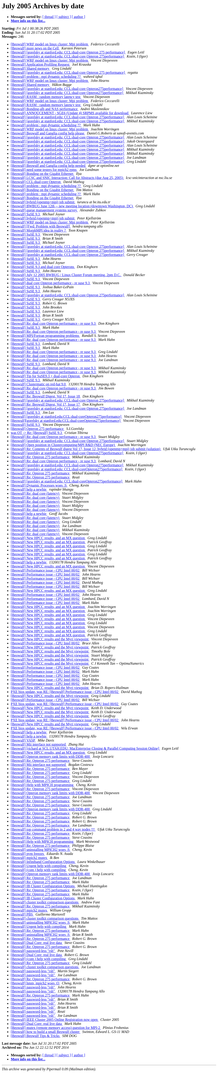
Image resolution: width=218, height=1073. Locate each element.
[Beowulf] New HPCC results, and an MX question (48, 538)
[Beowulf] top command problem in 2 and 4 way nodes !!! (53, 829)
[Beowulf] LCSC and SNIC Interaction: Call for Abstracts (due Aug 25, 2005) (67, 178)
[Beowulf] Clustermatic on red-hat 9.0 (39, 384)
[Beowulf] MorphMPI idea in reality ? (39, 230)
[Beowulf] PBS (22, 914)
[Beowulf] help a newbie (29, 489)
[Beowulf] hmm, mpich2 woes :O (35, 983)
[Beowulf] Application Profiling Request (40, 64)
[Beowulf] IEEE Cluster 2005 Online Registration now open (55, 1020)
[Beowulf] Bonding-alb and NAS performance (45, 109)
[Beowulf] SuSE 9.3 (26, 214)
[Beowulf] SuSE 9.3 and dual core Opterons (43, 267)
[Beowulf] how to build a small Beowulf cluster (45, 1032)
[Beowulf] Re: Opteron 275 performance (40, 457)
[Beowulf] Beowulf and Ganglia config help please (48, 133)
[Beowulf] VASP (23, 740)
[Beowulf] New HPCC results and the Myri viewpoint (50, 639)
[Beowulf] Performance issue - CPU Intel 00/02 (45, 570)
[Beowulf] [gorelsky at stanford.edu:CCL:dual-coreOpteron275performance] (66, 416)
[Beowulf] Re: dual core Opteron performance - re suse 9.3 (54, 323)
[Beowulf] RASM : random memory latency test (46, 97)
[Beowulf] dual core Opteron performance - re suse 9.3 (50, 283)
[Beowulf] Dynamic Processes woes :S (39, 485)
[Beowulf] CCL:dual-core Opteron (36, 182)
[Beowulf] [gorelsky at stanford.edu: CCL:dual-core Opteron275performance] (67, 89)
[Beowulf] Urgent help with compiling (39, 866)
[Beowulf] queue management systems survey (44, 210)
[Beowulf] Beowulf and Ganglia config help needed (48, 166)
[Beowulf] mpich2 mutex (29, 858)
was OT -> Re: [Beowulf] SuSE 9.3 (37, 433)
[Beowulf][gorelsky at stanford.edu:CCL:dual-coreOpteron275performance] (66, 420)
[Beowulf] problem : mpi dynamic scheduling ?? (46, 76)
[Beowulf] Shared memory (30, 68)
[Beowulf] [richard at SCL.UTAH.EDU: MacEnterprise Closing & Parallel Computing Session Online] (85, 748)
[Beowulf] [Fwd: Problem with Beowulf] (41, 226)
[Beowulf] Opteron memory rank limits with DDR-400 (51, 756)
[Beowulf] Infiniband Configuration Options (43, 862)
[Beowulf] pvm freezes (28, 854)
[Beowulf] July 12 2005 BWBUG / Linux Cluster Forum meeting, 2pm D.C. (66, 275)
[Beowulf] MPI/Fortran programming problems (45, 336)
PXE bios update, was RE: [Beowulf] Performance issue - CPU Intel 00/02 (65, 692)
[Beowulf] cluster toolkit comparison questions (45, 902)
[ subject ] (64, 17)
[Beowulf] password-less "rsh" (33, 951)
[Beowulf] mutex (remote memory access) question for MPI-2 (56, 1028)
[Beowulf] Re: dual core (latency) (35, 493)
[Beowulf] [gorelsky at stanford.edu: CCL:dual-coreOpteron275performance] (67, 469)
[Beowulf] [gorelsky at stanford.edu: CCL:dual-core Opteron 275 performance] (68, 52)
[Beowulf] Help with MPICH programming (42, 785)
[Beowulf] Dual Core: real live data (37, 943)
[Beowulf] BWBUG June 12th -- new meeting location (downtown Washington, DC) (72, 206)
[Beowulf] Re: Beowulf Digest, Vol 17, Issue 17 (46, 404)
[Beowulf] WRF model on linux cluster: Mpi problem (50, 44)
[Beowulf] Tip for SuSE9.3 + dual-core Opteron (46, 376)
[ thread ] (49, 17)
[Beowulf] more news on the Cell (35, 48)
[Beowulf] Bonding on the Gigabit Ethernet (42, 174)
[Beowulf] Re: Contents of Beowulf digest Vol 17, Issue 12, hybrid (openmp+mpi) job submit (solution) (86, 449)
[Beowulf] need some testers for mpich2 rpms (44, 170)
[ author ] (78, 17)
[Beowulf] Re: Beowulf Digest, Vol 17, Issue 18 (46, 396)
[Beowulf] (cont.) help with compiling (39, 870)
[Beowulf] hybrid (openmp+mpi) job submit (43, 202)
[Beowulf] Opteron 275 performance (37, 429)
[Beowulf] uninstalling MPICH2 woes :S (40, 850)
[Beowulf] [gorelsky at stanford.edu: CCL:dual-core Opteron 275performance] (68, 56)
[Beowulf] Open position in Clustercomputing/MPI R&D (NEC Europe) (63, 445)
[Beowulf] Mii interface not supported (38, 744)
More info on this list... (28, 21)
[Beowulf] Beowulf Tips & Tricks (35, 1036)
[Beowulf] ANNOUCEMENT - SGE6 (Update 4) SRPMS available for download (70, 113)
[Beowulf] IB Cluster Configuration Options (43, 886)
